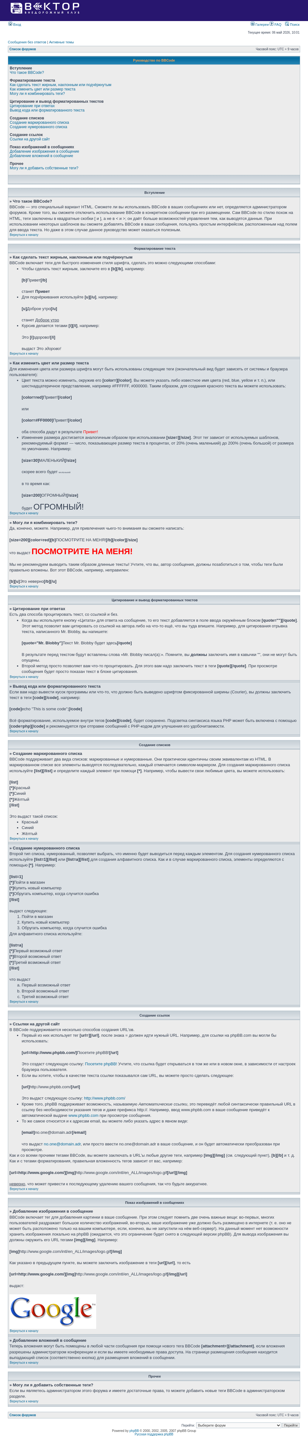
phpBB (134, 1431)
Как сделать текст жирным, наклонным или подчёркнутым (60, 85)
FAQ (275, 24)
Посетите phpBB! (101, 1064)
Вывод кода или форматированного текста (47, 110)
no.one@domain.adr (62, 1144)
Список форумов (22, 49)
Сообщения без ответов (27, 42)
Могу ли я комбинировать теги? (37, 93)
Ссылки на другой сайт (30, 139)
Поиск (292, 24)
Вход (14, 24)
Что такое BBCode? (27, 72)
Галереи (260, 24)
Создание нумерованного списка (38, 127)
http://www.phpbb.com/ (104, 1098)
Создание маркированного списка (39, 122)
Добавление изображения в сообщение (44, 151)
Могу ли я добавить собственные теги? (44, 168)
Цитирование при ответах (32, 106)
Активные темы (61, 42)
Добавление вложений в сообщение (41, 156)
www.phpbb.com (83, 1115)
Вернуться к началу (24, 235)
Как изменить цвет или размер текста (42, 89)
